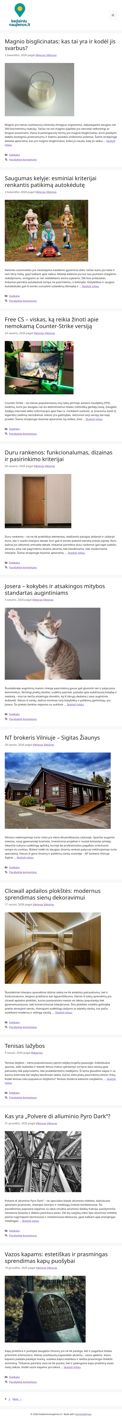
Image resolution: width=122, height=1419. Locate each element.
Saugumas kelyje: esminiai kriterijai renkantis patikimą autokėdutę (50, 181)
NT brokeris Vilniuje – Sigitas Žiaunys (52, 737)
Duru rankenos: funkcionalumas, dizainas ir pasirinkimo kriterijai (58, 456)
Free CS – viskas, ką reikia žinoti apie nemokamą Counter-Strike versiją (51, 323)
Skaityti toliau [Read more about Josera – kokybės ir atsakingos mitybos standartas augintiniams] (75, 704)
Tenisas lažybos (25, 1045)
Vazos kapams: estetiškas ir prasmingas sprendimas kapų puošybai (56, 1257)
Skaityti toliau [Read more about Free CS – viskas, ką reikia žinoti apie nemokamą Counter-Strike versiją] (94, 419)
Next (17, 1399)
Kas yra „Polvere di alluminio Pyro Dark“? (57, 1116)
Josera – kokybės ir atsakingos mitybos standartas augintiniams (55, 589)
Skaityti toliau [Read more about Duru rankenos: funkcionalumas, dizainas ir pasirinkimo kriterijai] (76, 553)
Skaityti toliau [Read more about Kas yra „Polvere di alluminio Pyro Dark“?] (30, 1221)
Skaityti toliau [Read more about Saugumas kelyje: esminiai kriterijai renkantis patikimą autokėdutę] (90, 286)
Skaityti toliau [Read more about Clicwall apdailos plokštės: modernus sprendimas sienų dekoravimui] (63, 1012)
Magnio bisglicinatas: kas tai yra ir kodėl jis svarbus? (60, 45)
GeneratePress (83, 1414)
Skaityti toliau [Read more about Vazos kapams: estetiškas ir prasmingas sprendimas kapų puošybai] (72, 1367)
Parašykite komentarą (23, 159)
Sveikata (14, 155)
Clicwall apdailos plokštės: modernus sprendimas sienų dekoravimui (53, 894)
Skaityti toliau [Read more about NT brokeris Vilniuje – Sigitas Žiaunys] (25, 857)
